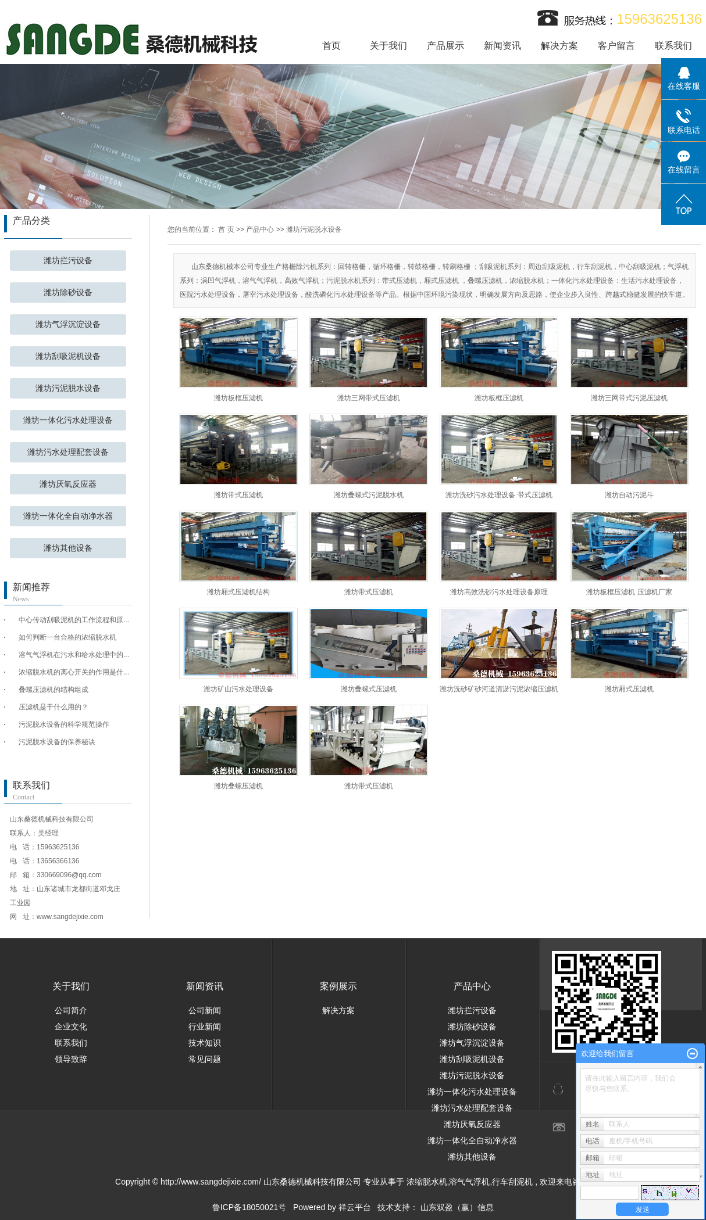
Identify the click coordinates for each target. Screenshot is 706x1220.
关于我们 (388, 46)
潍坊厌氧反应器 (68, 484)
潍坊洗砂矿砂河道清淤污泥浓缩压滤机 (499, 689)
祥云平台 (354, 1207)
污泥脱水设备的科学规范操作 (64, 724)
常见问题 (204, 1059)
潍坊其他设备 (68, 548)
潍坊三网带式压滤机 (368, 398)
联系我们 (673, 46)
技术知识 (204, 1042)
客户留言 (616, 46)
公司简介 (71, 1010)
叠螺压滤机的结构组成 (53, 690)
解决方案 (559, 46)
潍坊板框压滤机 (238, 398)
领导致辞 (71, 1059)
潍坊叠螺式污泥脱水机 (369, 495)
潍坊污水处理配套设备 (68, 452)
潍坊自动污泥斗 (629, 495)
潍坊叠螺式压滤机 (369, 689)
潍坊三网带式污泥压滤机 (629, 398)
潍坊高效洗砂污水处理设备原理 (499, 592)
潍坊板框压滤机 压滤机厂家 (629, 592)
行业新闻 (204, 1026)
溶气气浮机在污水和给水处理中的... (74, 655)
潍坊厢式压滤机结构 (238, 592)
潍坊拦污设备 (68, 260)
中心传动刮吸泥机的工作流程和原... (74, 620)
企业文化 (71, 1026)
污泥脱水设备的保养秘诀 (57, 742)
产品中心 (260, 229)
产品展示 (445, 46)
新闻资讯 (502, 46)
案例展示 (338, 986)
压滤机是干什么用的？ (53, 707)
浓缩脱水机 (427, 1181)
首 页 (226, 229)
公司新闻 (204, 1010)
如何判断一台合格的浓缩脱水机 (67, 637)
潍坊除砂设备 (68, 292)
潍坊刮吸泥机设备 (68, 356)
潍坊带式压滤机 (238, 495)
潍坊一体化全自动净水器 (68, 516)
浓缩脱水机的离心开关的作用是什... (74, 672)
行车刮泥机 (512, 1181)
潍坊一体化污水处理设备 (68, 420)
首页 (331, 46)
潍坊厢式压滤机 (629, 689)
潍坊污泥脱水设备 (68, 388)
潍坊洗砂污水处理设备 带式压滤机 (498, 495)
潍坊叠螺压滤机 (238, 786)
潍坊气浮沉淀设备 (68, 324)
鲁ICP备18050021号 (249, 1207)
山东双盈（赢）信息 (457, 1207)
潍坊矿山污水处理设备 (238, 689)
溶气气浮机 (469, 1181)
